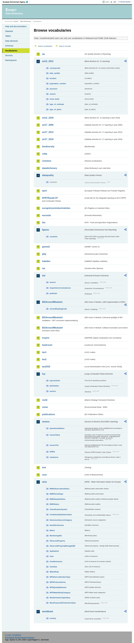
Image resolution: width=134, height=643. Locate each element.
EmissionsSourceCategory (61, 520)
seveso (45, 421)
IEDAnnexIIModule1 (52, 302)
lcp (43, 374)
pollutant (53, 293)
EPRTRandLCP (50, 198)
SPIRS (52, 452)
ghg (44, 254)
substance (54, 457)
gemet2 (46, 247)
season (53, 94)
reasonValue (55, 435)
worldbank (47, 611)
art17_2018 (47, 139)
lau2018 (46, 366)
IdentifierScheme (57, 525)
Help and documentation (15, 26)
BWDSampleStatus (57, 499)
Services (9, 55)
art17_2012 (47, 132)
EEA (16, 2)
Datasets (9, 31)
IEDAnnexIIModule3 (52, 317)
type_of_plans (55, 109)
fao (43, 222)
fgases (45, 230)
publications (48, 414)
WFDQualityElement (58, 587)
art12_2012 (47, 61)
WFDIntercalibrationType (60, 577)
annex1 (53, 282)
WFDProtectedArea (58, 582)
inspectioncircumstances (60, 288)
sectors (53, 391)
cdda (44, 154)
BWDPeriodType (56, 494)
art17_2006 (47, 125)
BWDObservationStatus (59, 489)
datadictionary (49, 168)
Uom (51, 556)
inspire (45, 338)
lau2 (44, 359)
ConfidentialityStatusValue (61, 515)
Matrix (52, 530)
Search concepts (65, 46)
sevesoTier (54, 445)
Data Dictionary (25, 21)
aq (43, 54)
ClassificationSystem (58, 509)
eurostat (46, 215)
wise (44, 482)
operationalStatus (57, 428)
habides (46, 261)
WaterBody (54, 572)
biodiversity (48, 146)
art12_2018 (47, 118)
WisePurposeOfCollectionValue (63, 603)
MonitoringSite (56, 536)
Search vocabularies (45, 46)
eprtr (44, 191)
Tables (8, 36)
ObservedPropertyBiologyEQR (62, 546)
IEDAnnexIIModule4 (52, 328)
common (46, 161)
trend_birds (54, 99)
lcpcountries (55, 381)
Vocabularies (11, 51)
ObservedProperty (57, 541)
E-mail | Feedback (13, 635)
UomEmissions (56, 561)
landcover (47, 345)
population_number (58, 84)
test (44, 467)
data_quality (55, 73)
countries (54, 237)
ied (43, 275)
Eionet (16, 21)
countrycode (55, 68)
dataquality (48, 175)
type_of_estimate (57, 104)
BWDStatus (54, 504)
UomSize (53, 567)
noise (45, 407)
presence (53, 89)
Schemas (9, 46)
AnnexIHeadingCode (58, 309)
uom (44, 475)
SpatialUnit (54, 551)
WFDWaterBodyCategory (60, 593)
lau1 (44, 352)
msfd (44, 400)
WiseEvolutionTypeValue (60, 598)
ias (43, 268)
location (53, 78)
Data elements (11, 41)
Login (107, 2)
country (53, 618)
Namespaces (11, 60)
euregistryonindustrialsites (56, 208)
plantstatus (54, 386)
